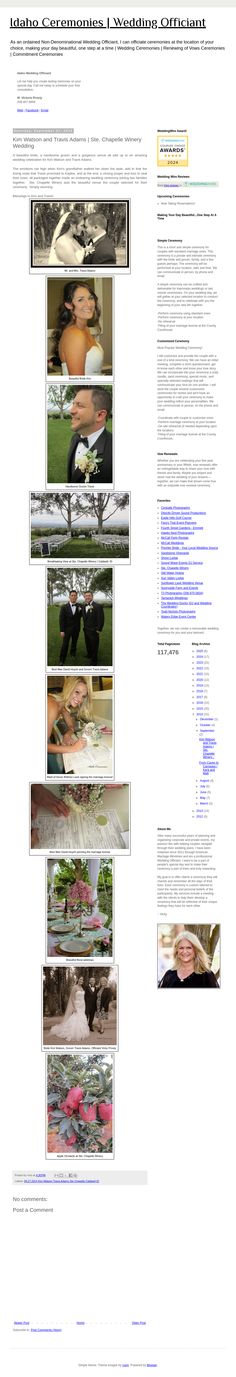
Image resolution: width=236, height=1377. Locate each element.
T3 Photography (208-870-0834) (182, 593)
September (207, 730)
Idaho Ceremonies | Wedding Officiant (108, 22)
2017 (200, 697)
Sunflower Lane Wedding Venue (182, 583)
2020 (200, 680)
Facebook (32, 110)
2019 (200, 685)
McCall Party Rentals (175, 538)
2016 (200, 702)
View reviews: (171, 185)
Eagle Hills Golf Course (176, 518)
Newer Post (21, 1323)
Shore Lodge (169, 558)
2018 (200, 691)
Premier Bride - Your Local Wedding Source (189, 548)
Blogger (152, 1365)
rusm (125, 1365)
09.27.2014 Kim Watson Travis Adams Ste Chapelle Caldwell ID (61, 1181)
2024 (200, 657)
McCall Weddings (172, 543)
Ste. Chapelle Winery (175, 568)
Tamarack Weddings (174, 598)
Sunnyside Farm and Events (179, 588)
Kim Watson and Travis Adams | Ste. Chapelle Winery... (207, 748)
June (203, 792)
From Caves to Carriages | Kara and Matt (209, 768)
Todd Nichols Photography (178, 611)
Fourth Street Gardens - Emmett (182, 528)
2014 (200, 714)
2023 (200, 662)
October (205, 725)
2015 (200, 708)
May (203, 798)
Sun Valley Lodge (172, 578)
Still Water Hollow (172, 573)
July (203, 786)
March (204, 803)
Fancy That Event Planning (178, 523)
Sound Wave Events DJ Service (182, 563)
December (207, 719)
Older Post (139, 1323)
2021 (200, 674)
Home (81, 1323)
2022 (200, 668)
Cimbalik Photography (175, 508)
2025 (200, 651)
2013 (200, 811)
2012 (200, 816)
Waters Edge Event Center (178, 616)
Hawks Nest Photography (177, 533)
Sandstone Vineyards (175, 553)
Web (20, 110)
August (205, 780)
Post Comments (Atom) (46, 1330)
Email (44, 110)
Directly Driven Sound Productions (183, 513)
